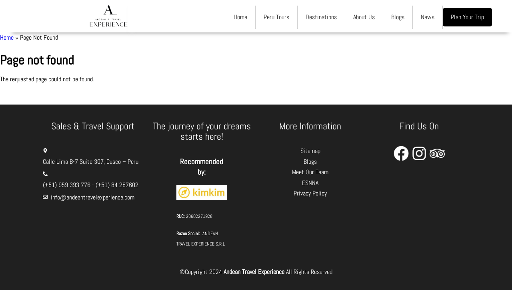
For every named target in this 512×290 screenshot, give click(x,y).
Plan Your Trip (467, 17)
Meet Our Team (310, 172)
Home (240, 17)
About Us (364, 17)
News (427, 17)
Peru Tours (276, 17)
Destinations (321, 17)
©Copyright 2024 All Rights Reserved (256, 272)
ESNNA (310, 183)
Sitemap (310, 151)
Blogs (397, 17)
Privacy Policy (310, 193)
